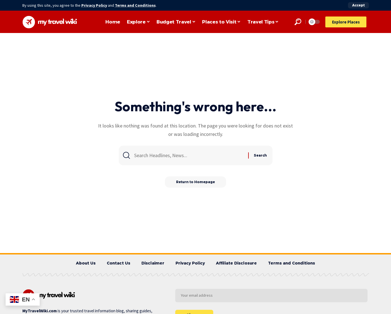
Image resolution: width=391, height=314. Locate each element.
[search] (298, 22)
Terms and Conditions (135, 5)
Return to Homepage (195, 182)
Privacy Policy (94, 5)
